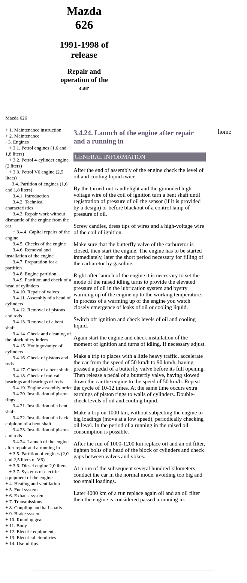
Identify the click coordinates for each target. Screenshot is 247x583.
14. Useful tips (23, 543)
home (224, 132)
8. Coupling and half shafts (35, 507)
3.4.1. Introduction (31, 196)
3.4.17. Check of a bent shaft (41, 369)
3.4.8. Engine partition (35, 274)
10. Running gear (26, 519)
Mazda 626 (16, 118)
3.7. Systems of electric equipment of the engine (31, 474)
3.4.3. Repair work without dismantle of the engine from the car (37, 220)
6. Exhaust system (27, 495)
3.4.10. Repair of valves (36, 291)
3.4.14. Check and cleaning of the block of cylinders (38, 336)
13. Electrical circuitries (32, 537)
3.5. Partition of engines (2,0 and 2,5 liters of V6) (37, 456)
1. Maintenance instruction (35, 130)
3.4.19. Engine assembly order (42, 387)
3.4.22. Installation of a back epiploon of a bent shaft (36, 420)
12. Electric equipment (31, 531)
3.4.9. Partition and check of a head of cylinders (38, 283)
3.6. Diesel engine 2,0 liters (40, 465)
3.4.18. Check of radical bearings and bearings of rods (34, 378)
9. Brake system (24, 513)
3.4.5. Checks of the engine (39, 244)
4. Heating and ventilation (34, 483)
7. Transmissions (25, 501)
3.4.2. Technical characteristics (24, 205)
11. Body (18, 525)
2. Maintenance (24, 136)
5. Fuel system (23, 489)
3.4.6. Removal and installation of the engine (29, 253)
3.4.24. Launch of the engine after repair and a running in (37, 444)
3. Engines (18, 142)
